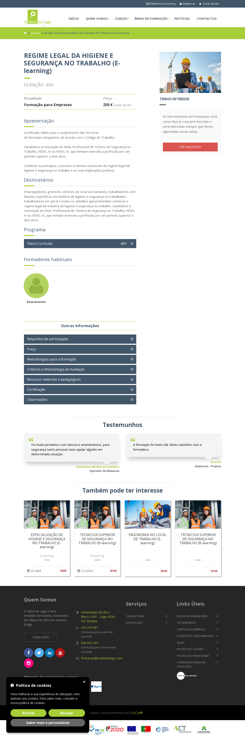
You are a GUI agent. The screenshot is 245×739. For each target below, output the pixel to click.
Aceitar (28, 713)
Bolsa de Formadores (192, 616)
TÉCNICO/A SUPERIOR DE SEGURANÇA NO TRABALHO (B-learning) (97, 538)
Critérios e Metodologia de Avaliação (56, 369)
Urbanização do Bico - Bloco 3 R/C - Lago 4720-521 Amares (98, 616)
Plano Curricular (78, 243)
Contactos (207, 18)
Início (74, 18)
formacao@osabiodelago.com (101, 658)
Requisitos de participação (47, 339)
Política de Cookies (190, 649)
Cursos (121, 18)
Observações (37, 399)
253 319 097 (89, 628)
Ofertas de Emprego (191, 629)
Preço (31, 349)
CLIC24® (137, 713)
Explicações (134, 623)
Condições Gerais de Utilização (191, 664)
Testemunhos (186, 623)
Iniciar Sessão (209, 3)
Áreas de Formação (151, 18)
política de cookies (32, 703)
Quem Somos (97, 18)
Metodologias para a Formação (51, 359)
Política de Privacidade (193, 656)
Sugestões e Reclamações (195, 636)
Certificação (36, 389)
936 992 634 (89, 643)
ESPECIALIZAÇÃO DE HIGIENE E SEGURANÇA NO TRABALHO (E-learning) (47, 540)
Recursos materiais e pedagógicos (54, 379)
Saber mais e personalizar (48, 722)
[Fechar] (85, 681)
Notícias (182, 18)
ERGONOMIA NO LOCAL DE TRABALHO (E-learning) (147, 538)
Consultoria (135, 616)
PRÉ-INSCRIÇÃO (190, 147)
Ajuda (181, 642)
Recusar (66, 713)
